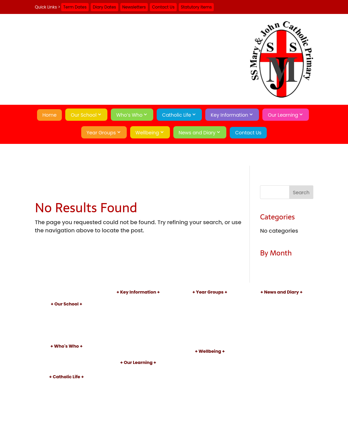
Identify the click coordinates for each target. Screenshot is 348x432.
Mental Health (210, 381)
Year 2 (210, 317)
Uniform (137, 339)
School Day (66, 328)
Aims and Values (66, 317)
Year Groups (101, 132)
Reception (210, 306)
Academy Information (66, 323)
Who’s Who (129, 115)
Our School (84, 115)
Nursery (210, 300)
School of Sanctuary (66, 418)
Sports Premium (138, 334)
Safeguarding (210, 359)
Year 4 (209, 328)
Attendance (210, 370)
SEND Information (138, 322)
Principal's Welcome (66, 353)
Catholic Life (176, 115)
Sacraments (66, 401)
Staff (66, 359)
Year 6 (209, 339)
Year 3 (210, 322)
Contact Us (163, 7)
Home (49, 115)
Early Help (209, 364)
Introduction (66, 312)
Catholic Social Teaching (66, 413)
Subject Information (138, 376)
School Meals (138, 345)
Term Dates (75, 7)
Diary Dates (104, 7)
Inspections (138, 311)
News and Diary (197, 132)
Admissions (138, 306)
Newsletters (134, 7)
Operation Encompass (210, 387)
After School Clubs (138, 387)
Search (281, 352)
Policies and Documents (138, 300)
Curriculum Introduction (138, 370)
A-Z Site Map (281, 334)
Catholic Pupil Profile (67, 407)
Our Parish (66, 390)
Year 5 (209, 334)
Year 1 (210, 311)
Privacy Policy (281, 340)
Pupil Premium (138, 328)
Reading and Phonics (138, 381)
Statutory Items (196, 7)
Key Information (229, 115)
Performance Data (138, 317)
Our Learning (283, 115)
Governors (66, 365)
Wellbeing (147, 132)
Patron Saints (66, 396)
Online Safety (209, 376)
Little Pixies (66, 334)
